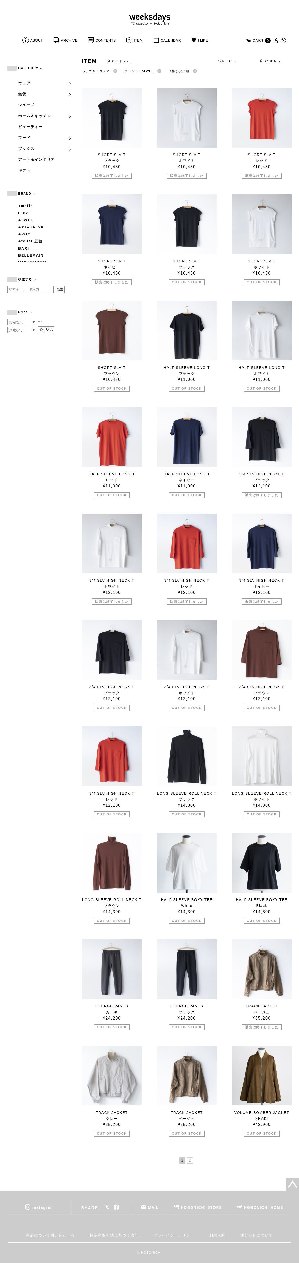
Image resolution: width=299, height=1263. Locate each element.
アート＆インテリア (36, 159)
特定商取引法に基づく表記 (114, 1235)
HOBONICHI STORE (201, 1207)
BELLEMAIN (31, 255)
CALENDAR (171, 40)
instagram (43, 1207)
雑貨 (45, 94)
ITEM (138, 40)
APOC (24, 234)
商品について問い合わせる (50, 1235)
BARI (23, 248)
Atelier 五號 (30, 241)
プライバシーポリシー (174, 1235)
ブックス (45, 148)
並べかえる (270, 61)
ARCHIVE (69, 40)
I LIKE (203, 40)
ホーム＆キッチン (45, 116)
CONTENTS (105, 40)
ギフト (24, 170)
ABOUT (36, 40)
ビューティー (30, 127)
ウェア (45, 83)
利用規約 (217, 1235)
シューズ (26, 105)
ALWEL (25, 220)
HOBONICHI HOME (263, 1207)
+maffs (25, 206)
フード (45, 137)
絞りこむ (227, 61)
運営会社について (256, 1235)
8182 (23, 213)
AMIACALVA (31, 227)
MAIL (153, 1207)
